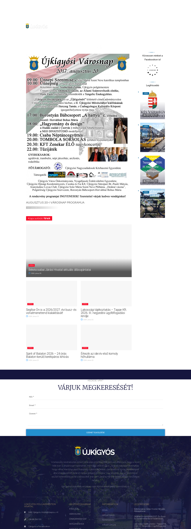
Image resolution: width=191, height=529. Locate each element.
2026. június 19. (87, 360)
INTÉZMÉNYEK (76, 524)
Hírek (31, 265)
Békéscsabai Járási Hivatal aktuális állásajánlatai (60, 270)
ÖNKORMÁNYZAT (78, 519)
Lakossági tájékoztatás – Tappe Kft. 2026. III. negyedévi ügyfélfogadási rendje (104, 313)
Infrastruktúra (109, 525)
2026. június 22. (87, 320)
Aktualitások (108, 515)
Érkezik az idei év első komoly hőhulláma (99, 355)
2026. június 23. (32, 316)
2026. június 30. (35, 273)
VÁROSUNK (75, 514)
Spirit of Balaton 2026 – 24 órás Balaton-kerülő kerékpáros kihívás (47, 355)
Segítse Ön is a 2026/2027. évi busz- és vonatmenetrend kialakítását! (51, 311)
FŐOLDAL (74, 509)
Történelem (108, 520)
